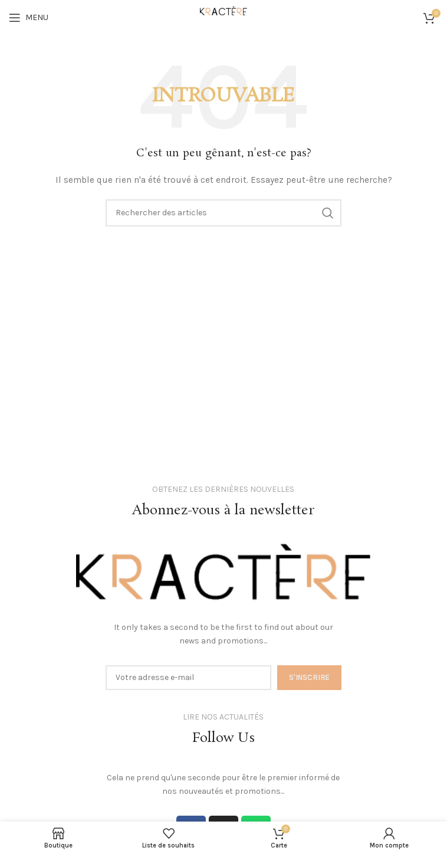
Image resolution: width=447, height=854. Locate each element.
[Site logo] (223, 17)
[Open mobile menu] (28, 17)
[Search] (223, 212)
